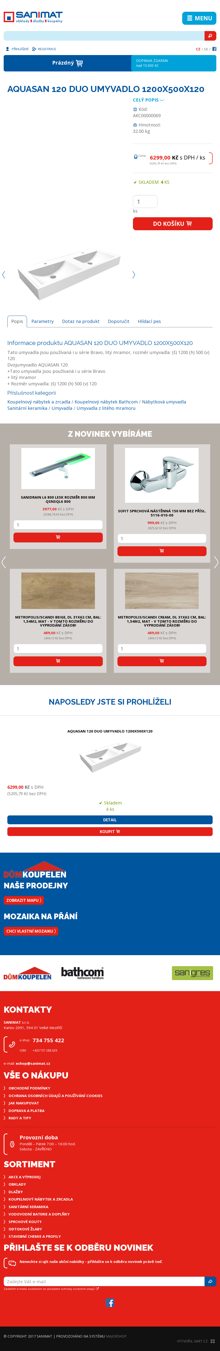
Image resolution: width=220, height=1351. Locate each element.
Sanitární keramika (27, 408)
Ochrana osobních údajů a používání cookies (56, 1095)
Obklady (17, 1184)
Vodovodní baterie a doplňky (39, 1214)
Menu (199, 18)
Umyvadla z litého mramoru (106, 408)
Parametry (42, 321)
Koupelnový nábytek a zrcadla (38, 402)
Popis (17, 321)
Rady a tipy (20, 1117)
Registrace (43, 48)
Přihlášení (16, 48)
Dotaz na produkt (81, 321)
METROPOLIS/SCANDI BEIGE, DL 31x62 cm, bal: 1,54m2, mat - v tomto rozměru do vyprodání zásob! (58, 621)
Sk (206, 49)
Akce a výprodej (25, 1176)
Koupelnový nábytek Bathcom (106, 402)
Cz (198, 49)
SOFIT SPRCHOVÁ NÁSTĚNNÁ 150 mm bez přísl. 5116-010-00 (162, 512)
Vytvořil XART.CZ (196, 1341)
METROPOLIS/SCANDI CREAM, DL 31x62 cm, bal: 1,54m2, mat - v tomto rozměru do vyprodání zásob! (162, 621)
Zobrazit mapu (23, 900)
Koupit (110, 831)
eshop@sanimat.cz (33, 1063)
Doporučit (118, 321)
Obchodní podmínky (29, 1088)
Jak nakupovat (24, 1102)
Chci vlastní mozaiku (31, 931)
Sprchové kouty (25, 1221)
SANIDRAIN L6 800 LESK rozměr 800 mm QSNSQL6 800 (58, 499)
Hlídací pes (149, 321)
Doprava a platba (26, 1110)
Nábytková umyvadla (164, 402)
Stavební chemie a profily (35, 1236)
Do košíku (173, 224)
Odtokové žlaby (25, 1228)
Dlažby (16, 1191)
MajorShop (116, 1336)
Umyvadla (62, 408)
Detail (110, 820)
